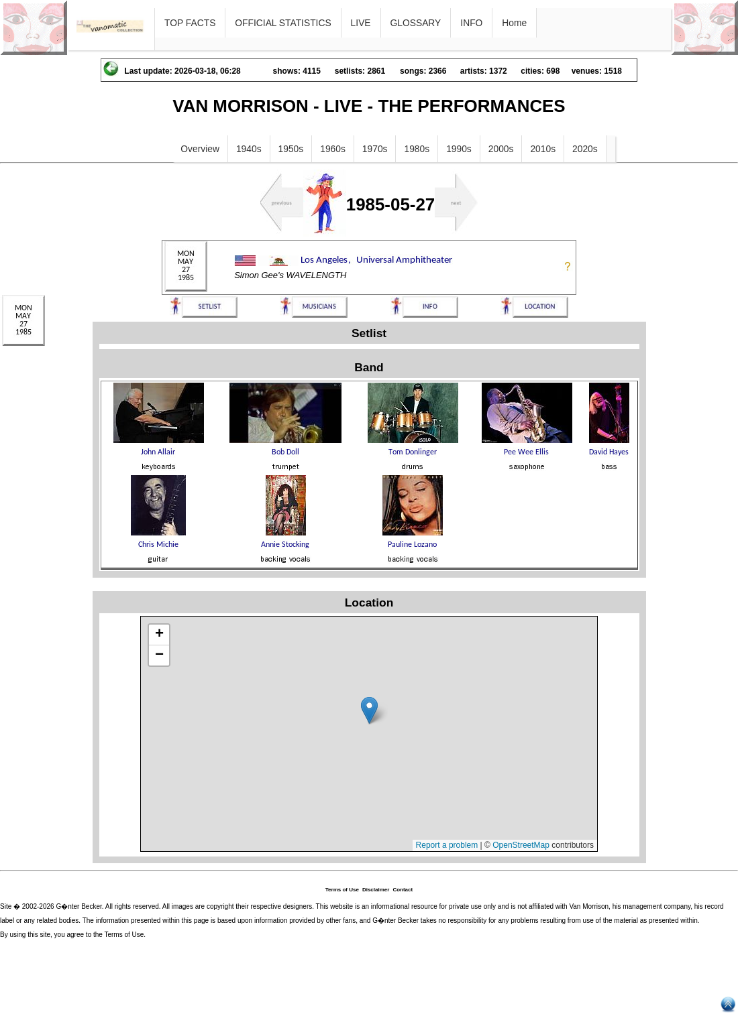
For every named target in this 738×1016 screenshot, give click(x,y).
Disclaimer (375, 890)
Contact (402, 890)
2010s (543, 148)
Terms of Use (342, 890)
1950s (291, 148)
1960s (333, 148)
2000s (501, 148)
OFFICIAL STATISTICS (283, 22)
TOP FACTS (189, 22)
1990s (459, 148)
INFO (471, 22)
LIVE (361, 22)
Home (514, 22)
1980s (416, 148)
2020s (585, 148)
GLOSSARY (415, 22)
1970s (375, 148)
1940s (249, 148)
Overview (199, 148)
